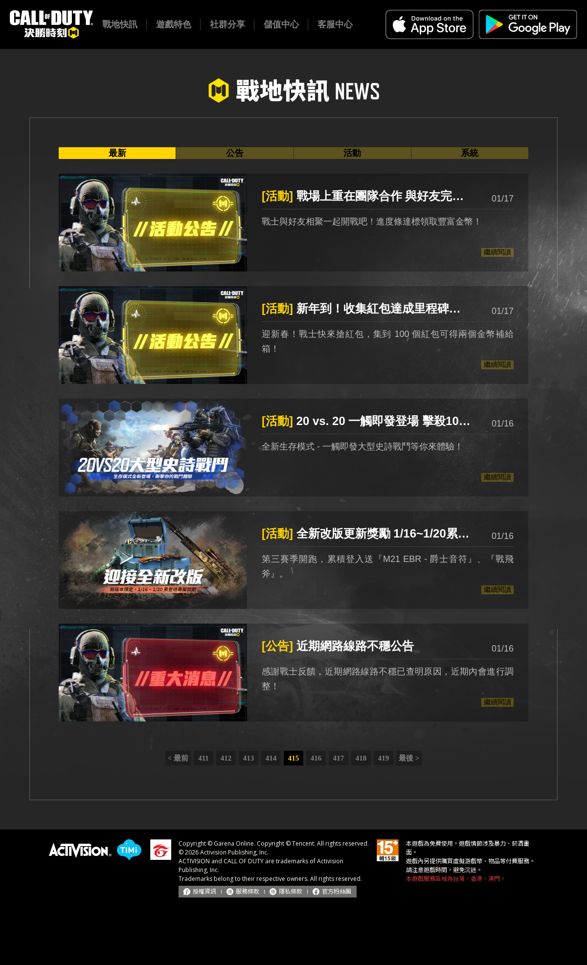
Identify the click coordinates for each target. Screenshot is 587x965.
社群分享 (227, 24)
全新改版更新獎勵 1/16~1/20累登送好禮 (367, 533)
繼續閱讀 (497, 252)
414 (271, 758)
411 (203, 758)
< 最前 (178, 758)
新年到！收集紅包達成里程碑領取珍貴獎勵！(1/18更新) (367, 308)
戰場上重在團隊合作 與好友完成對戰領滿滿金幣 (367, 195)
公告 (235, 153)
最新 (117, 153)
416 (316, 758)
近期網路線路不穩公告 (338, 645)
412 (226, 758)
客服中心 (335, 24)
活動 (352, 153)
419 (383, 758)
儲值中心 (281, 24)
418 (361, 758)
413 (248, 758)
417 (338, 758)
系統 (469, 153)
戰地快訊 (119, 24)
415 (293, 758)
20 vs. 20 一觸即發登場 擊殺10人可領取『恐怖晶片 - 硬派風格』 (367, 420)
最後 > (409, 758)
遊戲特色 (173, 24)
